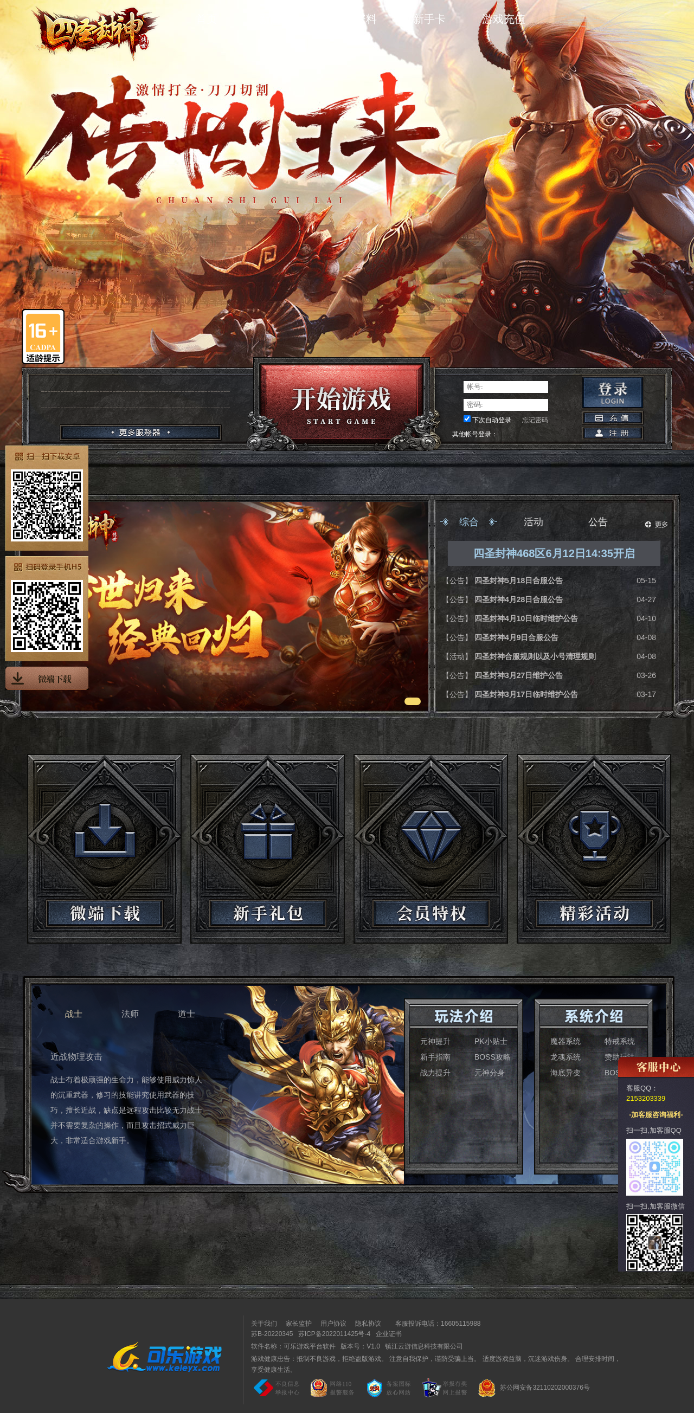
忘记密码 (535, 420)
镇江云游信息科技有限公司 (424, 1346)
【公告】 (458, 580)
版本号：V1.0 (360, 1346)
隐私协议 (368, 1323)
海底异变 (565, 1072)
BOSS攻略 (492, 1057)
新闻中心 (281, 19)
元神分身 (489, 1072)
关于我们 (264, 1323)
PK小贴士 (490, 1041)
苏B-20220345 (272, 1334)
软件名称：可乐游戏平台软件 (293, 1346)
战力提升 (435, 1072)
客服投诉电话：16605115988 (435, 1323)
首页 (206, 19)
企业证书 (389, 1334)
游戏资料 (355, 19)
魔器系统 (565, 1041)
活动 (533, 522)
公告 (598, 522)
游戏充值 (503, 19)
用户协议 (333, 1323)
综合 (469, 522)
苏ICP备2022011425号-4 (334, 1334)
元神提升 (435, 1041)
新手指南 (435, 1057)
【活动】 (458, 656)
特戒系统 (620, 1041)
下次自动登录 (491, 420)
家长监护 (299, 1323)
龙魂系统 (565, 1057)
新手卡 (429, 19)
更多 (656, 524)
